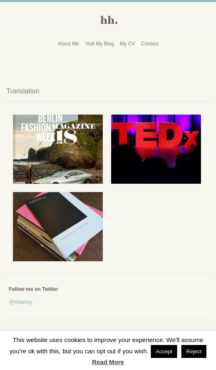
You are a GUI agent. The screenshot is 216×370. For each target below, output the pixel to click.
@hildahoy (21, 302)
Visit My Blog (99, 44)
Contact (149, 44)
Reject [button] (194, 351)
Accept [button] (164, 351)
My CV (127, 44)
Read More (108, 361)
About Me (68, 44)
